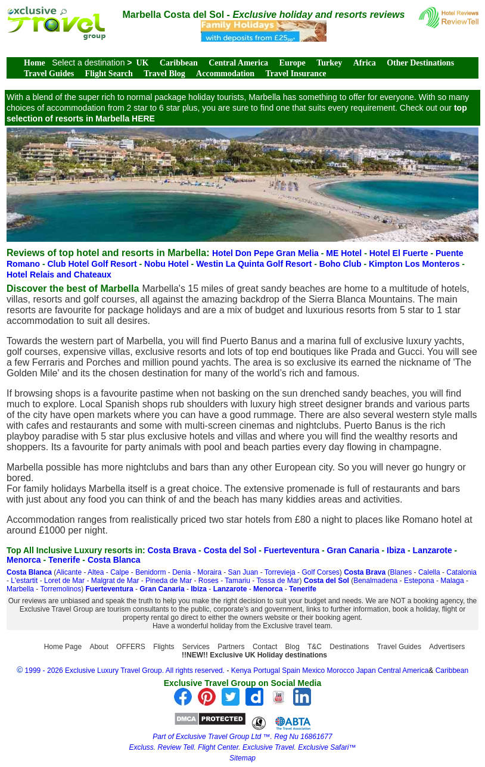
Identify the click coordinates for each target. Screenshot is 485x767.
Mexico (313, 670)
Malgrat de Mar (115, 580)
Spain (291, 670)
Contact (265, 647)
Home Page (63, 647)
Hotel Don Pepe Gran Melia (266, 253)
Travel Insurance (296, 73)
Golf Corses (320, 572)
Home (34, 62)
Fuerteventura (291, 550)
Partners (230, 647)
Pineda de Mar (168, 580)
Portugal (267, 670)
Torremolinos (60, 589)
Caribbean (179, 62)
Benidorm (150, 572)
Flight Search (109, 73)
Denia (181, 572)
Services (196, 647)
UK (142, 62)
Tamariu (237, 580)
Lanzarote (432, 550)
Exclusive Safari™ (327, 747)
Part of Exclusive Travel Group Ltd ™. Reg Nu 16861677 (242, 736)
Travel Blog (164, 73)
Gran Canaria (353, 550)
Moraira (209, 572)
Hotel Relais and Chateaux (59, 274)
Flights (163, 647)
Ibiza (396, 550)
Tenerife (64, 560)
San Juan (243, 572)
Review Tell (175, 747)
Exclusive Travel (268, 747)
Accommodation (225, 73)
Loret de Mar (64, 580)
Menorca (24, 560)
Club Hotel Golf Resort (93, 264)
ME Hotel (345, 253)
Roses (208, 580)
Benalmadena (375, 580)
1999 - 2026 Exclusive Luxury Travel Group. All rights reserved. (125, 670)
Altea (96, 572)
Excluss (141, 747)
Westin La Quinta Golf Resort (255, 264)
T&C (314, 647)
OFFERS (130, 647)
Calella (429, 572)
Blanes (401, 572)
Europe (292, 62)
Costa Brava (172, 550)
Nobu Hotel (167, 264)
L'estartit (24, 580)
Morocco (341, 670)
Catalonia (461, 572)
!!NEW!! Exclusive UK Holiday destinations (254, 655)
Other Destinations (420, 62)
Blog (292, 647)
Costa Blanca (114, 560)
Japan (366, 670)
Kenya (241, 670)
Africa (364, 62)
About (98, 647)
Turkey (329, 62)
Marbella (20, 589)
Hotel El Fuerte (400, 253)
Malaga (452, 580)
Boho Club (341, 264)
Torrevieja (280, 572)
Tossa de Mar (277, 580)
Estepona (419, 580)
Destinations (349, 647)
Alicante (69, 572)
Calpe (119, 572)
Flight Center (218, 747)
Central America (238, 62)
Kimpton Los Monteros (415, 264)
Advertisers (447, 647)
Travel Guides (49, 73)
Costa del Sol (230, 550)
